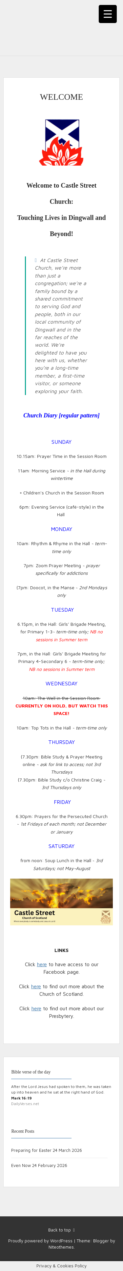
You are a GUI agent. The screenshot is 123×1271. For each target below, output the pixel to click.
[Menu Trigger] (108, 14)
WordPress (61, 1240)
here (42, 964)
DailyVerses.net (25, 1103)
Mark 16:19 (21, 1098)
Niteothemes (61, 1247)
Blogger (101, 1240)
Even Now (21, 1165)
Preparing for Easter (31, 1150)
